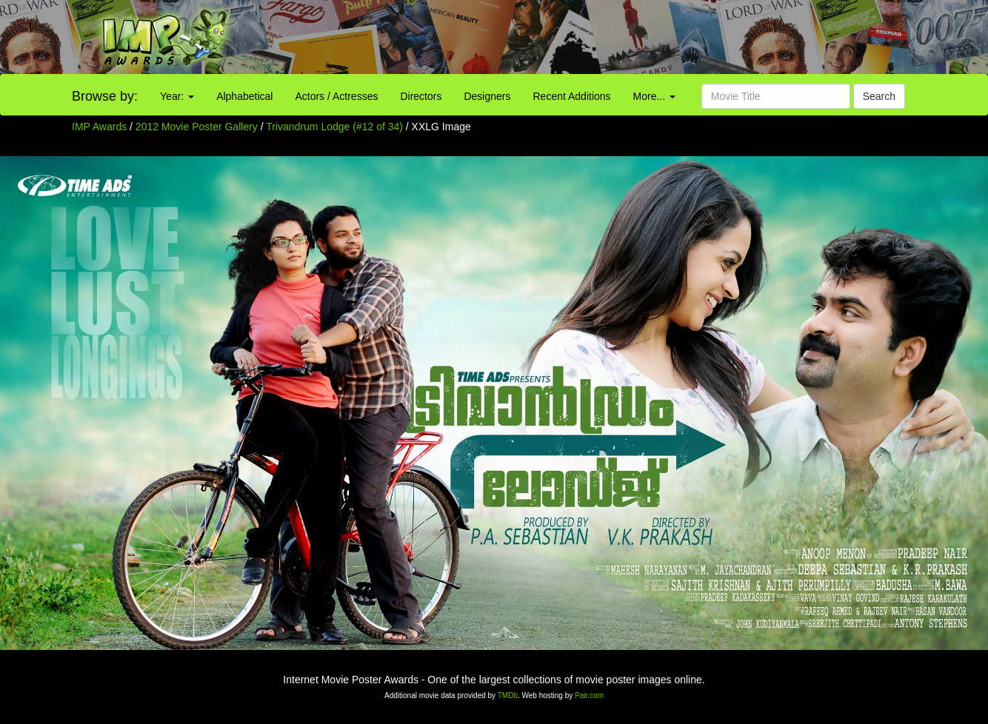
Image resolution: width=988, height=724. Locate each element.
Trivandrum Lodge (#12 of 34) (334, 127)
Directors (420, 96)
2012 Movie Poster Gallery (197, 127)
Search (879, 96)
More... (654, 96)
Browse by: (105, 96)
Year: (177, 96)
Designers (487, 96)
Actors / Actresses (336, 96)
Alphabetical (244, 96)
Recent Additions (572, 96)
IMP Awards (99, 127)
